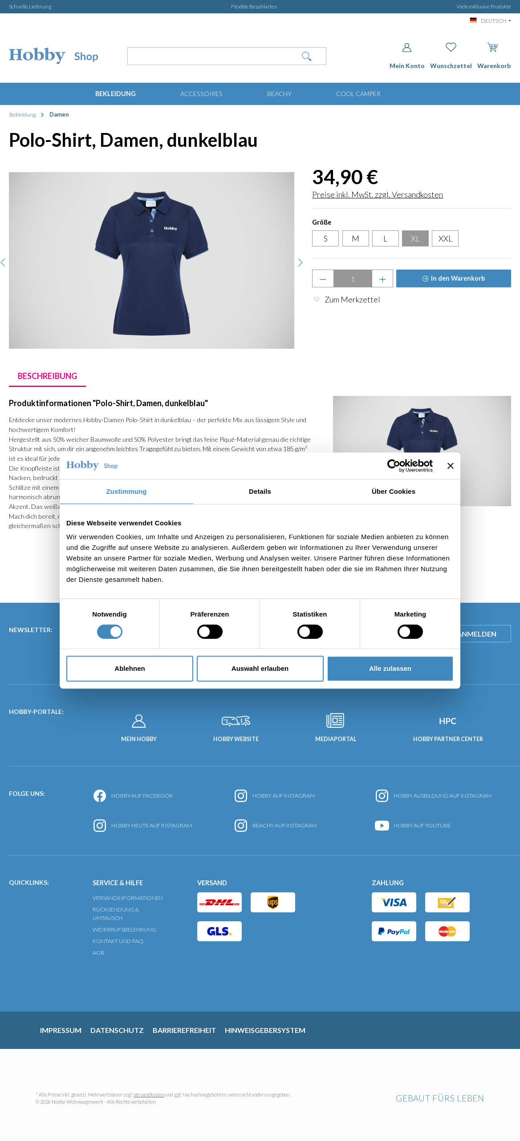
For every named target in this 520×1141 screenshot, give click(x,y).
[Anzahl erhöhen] (383, 278)
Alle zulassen (390, 668)
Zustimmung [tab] (126, 491)
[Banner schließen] (450, 466)
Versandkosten (149, 1094)
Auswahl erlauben (260, 668)
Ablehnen (129, 668)
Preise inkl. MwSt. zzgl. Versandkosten (377, 194)
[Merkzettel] (451, 56)
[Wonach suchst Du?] (207, 56)
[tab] (47, 376)
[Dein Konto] (407, 56)
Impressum (60, 1030)
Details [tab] (260, 491)
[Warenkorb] (494, 54)
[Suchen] (307, 56)
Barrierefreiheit (184, 1030)
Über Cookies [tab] (393, 491)
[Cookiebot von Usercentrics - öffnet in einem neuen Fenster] (394, 465)
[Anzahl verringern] (323, 278)
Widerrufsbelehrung (124, 929)
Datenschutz (117, 1030)
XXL (445, 238)
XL (415, 238)
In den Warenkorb (458, 278)
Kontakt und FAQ (118, 941)
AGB (98, 952)
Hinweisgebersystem (265, 1030)
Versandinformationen (128, 898)
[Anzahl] (352, 278)
